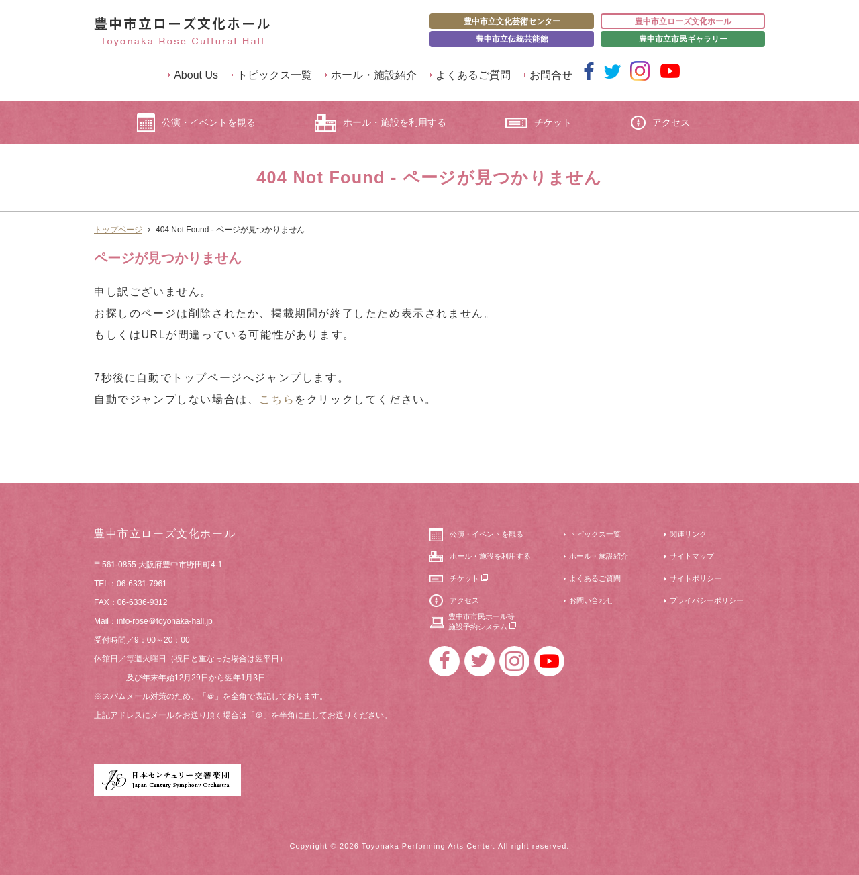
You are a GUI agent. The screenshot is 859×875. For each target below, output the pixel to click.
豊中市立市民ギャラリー (683, 39)
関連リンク (688, 534)
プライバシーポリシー (707, 600)
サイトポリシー (695, 578)
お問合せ (550, 75)
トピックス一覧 (274, 75)
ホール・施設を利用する (380, 123)
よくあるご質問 (473, 75)
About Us (196, 75)
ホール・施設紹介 (374, 75)
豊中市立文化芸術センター (512, 21)
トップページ (118, 229)
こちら (277, 399)
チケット (538, 122)
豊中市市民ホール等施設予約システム (482, 621)
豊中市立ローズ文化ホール (683, 21)
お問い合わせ (591, 600)
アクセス (660, 123)
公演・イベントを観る (196, 122)
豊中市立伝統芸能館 (512, 39)
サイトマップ (692, 556)
